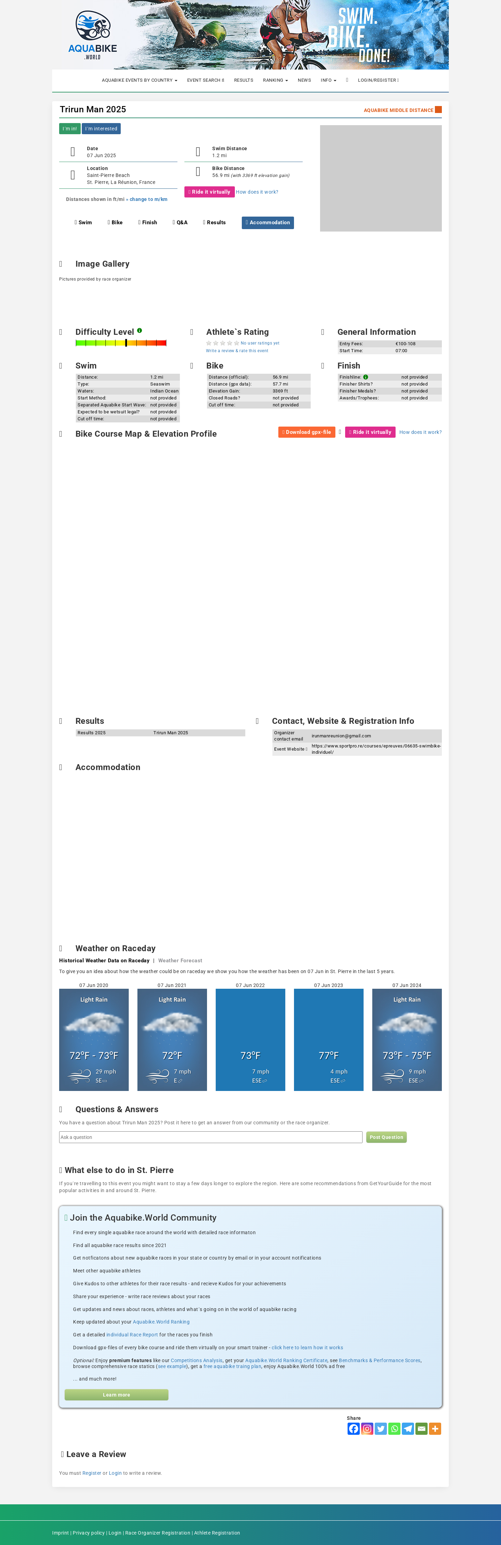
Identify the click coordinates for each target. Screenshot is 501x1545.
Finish (147, 222)
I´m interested (101, 128)
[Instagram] (367, 1429)
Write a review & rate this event (237, 350)
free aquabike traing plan (233, 1366)
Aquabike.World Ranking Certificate (286, 1360)
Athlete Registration (217, 1533)
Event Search (205, 80)
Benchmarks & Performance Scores (380, 1360)
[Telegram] (408, 1429)
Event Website (291, 749)
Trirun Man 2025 (93, 109)
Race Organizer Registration (158, 1533)
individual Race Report (132, 1334)
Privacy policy (89, 1533)
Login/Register (378, 80)
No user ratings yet (260, 343)
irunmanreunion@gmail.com (341, 735)
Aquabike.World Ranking (161, 1322)
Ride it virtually (210, 192)
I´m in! (70, 128)
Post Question (387, 1137)
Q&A (180, 222)
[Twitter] (381, 1429)
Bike (115, 222)
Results (244, 80)
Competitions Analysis (197, 1360)
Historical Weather (104, 960)
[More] (435, 1429)
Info (328, 80)
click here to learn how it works (307, 1347)
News (304, 80)
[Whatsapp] (394, 1429)
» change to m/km (147, 199)
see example (172, 1366)
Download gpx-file (307, 432)
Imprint (60, 1533)
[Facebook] (354, 1429)
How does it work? (257, 192)
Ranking (275, 80)
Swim (83, 222)
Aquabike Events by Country (139, 80)
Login (115, 1473)
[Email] (421, 1429)
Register (92, 1473)
